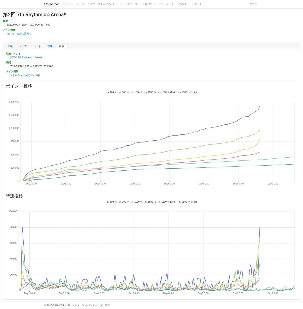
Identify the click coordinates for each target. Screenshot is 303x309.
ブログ (253, 4)
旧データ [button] (197, 4)
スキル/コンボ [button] (106, 4)
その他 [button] (183, 4)
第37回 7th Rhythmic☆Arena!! (25, 57)
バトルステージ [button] (129, 4)
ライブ (91, 4)
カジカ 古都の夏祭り (19, 33)
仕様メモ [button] (148, 4)
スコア (23, 46)
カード (80, 4)
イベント (69, 4)
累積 (10, 46)
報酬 (50, 46)
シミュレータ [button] (166, 4)
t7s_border (51, 4)
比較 (61, 46)
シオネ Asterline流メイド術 (24, 75)
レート (37, 46)
